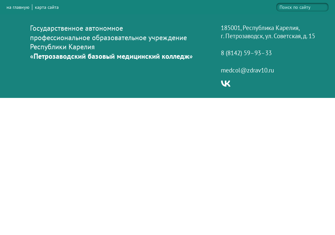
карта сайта (47, 7)
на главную (18, 7)
